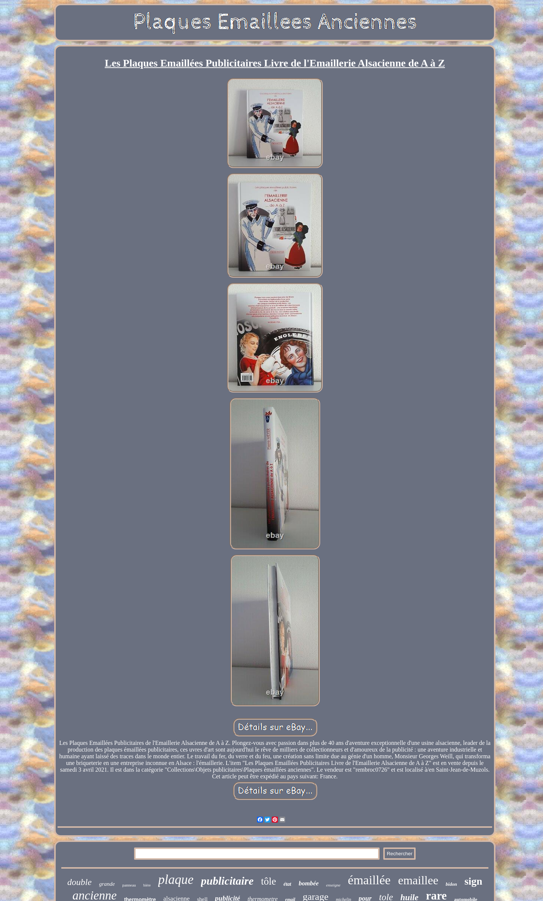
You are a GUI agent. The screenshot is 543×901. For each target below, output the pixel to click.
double (79, 882)
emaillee (418, 880)
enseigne (333, 885)
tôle (268, 881)
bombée (309, 883)
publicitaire (227, 881)
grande (107, 884)
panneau (129, 885)
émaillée (369, 880)
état (287, 884)
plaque (176, 879)
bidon (451, 884)
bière (147, 885)
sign (473, 881)
